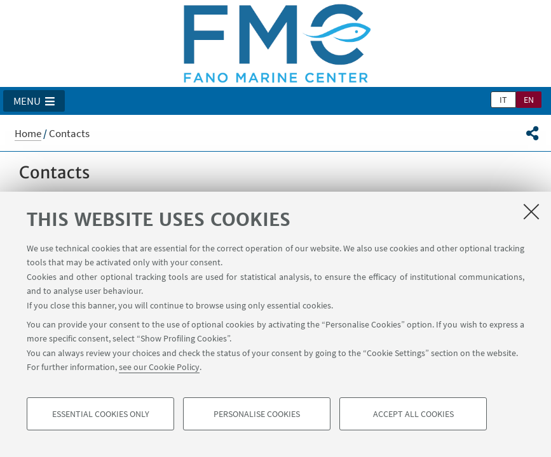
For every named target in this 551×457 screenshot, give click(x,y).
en (529, 99)
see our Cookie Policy (159, 367)
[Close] (531, 211)
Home (28, 133)
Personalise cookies (257, 414)
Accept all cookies (413, 414)
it (503, 99)
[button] (34, 101)
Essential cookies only (100, 414)
